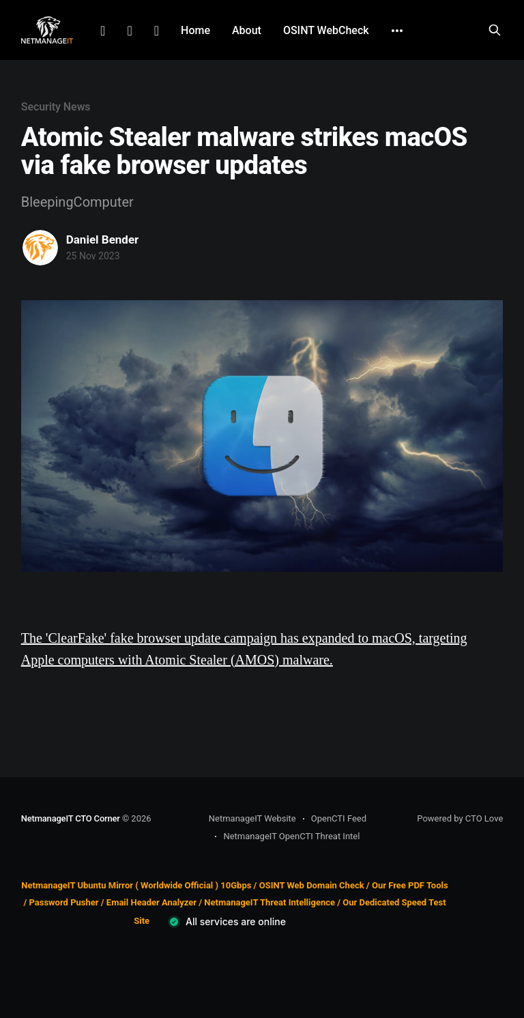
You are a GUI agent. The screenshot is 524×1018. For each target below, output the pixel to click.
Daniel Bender (102, 239)
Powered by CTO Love (460, 818)
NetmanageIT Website (252, 818)
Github (156, 30)
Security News (56, 106)
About (246, 30)
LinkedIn (102, 30)
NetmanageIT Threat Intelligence (269, 902)
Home (195, 30)
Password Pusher (63, 902)
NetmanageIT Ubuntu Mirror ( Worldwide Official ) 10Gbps (136, 885)
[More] (397, 30)
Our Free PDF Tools (410, 885)
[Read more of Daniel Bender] (40, 248)
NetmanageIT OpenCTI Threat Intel (291, 836)
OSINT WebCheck (326, 30)
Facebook (129, 30)
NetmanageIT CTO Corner (70, 818)
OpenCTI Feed (338, 818)
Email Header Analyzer (151, 902)
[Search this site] (495, 30)
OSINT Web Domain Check (311, 885)
